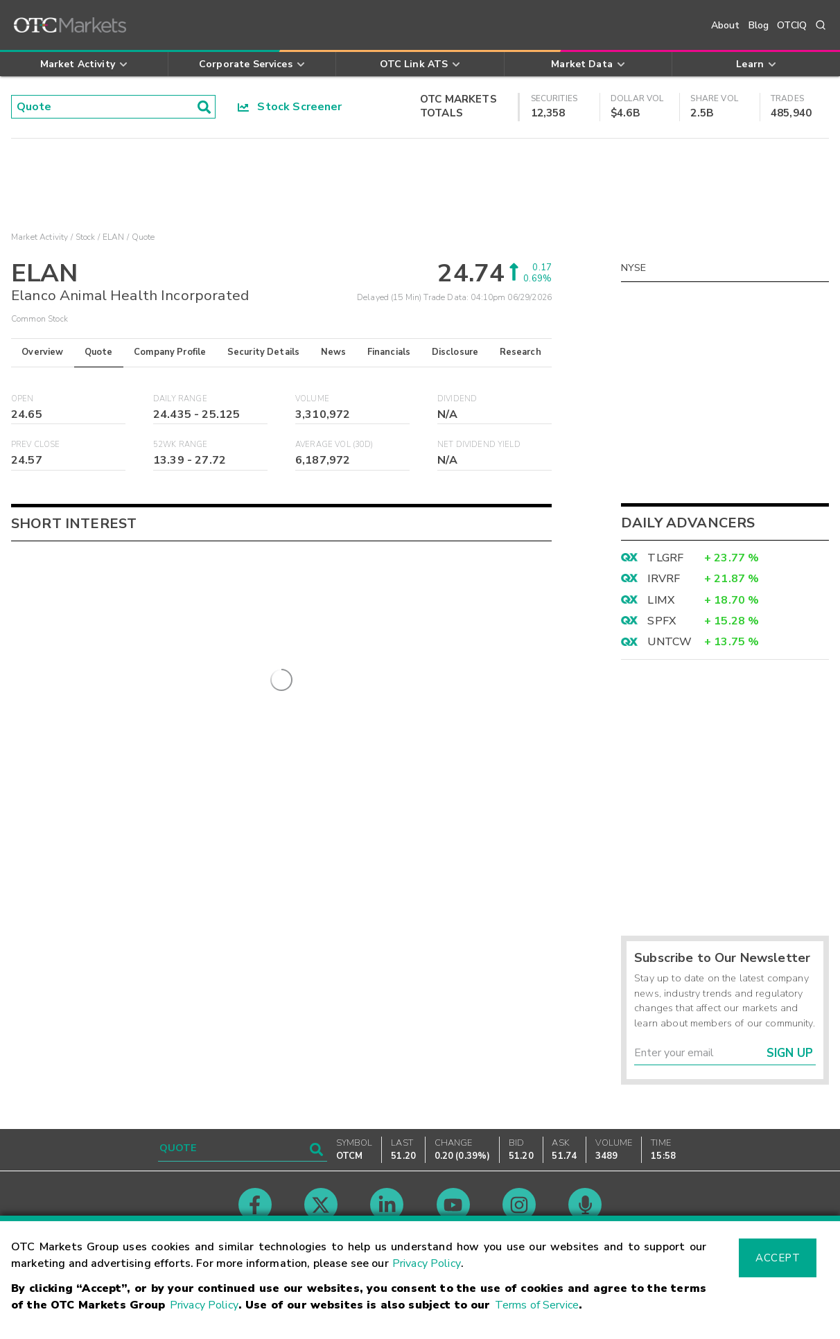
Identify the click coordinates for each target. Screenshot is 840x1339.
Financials (389, 352)
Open (22, 399)
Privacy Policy (426, 1263)
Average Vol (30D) (334, 444)
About (725, 25)
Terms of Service (537, 1305)
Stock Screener (290, 106)
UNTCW (669, 641)
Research (520, 352)
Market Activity (39, 237)
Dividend (457, 399)
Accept (777, 1258)
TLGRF (665, 558)
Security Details (263, 352)
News (334, 352)
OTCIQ (792, 25)
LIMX (660, 600)
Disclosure (455, 352)
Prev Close (35, 444)
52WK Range (180, 444)
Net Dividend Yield (478, 444)
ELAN (114, 237)
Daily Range (180, 399)
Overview (42, 352)
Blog (759, 25)
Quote (99, 352)
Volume (312, 399)
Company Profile (170, 352)
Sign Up (790, 1053)
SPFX (661, 621)
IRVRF (663, 578)
